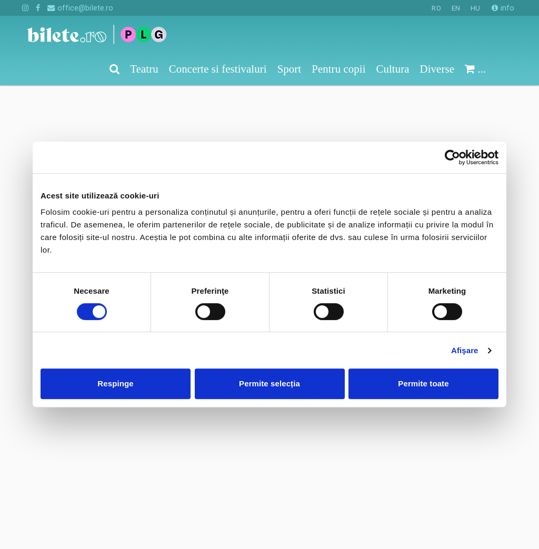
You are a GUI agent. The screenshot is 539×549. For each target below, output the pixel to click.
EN (456, 8)
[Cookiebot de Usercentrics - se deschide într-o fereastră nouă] (452, 157)
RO (436, 8)
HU (475, 8)
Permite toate (423, 383)
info (503, 8)
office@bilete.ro (80, 8)
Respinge (115, 383)
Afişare (464, 350)
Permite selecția (269, 383)
